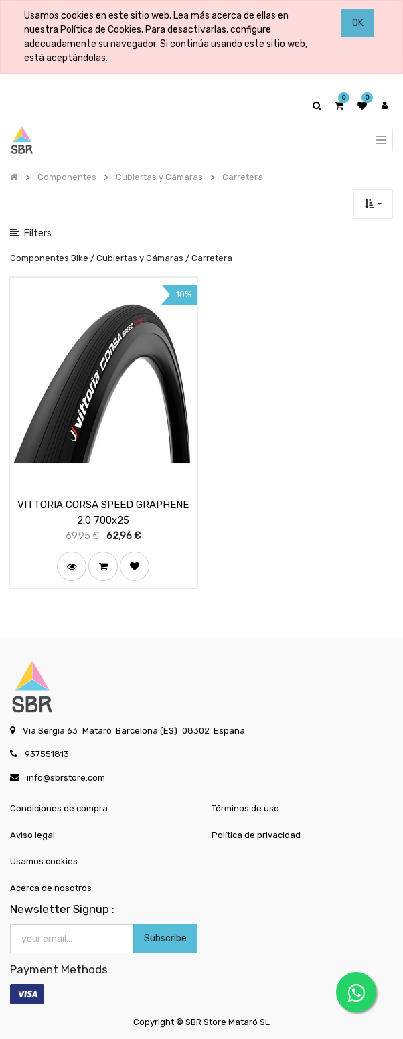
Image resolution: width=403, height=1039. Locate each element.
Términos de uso (245, 808)
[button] (373, 203)
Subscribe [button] (165, 938)
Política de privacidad (256, 835)
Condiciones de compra (59, 808)
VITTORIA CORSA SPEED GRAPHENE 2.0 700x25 (103, 512)
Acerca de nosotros (51, 888)
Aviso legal (32, 835)
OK (358, 23)
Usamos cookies (44, 861)
